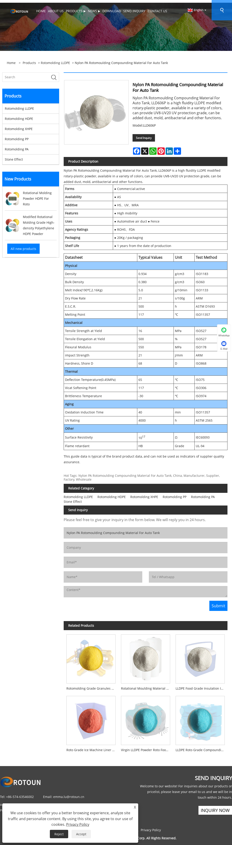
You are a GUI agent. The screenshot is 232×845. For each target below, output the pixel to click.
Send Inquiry (144, 135)
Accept (81, 834)
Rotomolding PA (17, 146)
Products (29, 60)
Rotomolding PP (17, 136)
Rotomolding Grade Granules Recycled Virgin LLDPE (92, 686)
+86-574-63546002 (20, 794)
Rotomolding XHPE (19, 126)
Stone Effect (14, 156)
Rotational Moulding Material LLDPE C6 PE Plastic (147, 686)
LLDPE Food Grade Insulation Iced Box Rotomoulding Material (201, 686)
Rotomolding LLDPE (55, 60)
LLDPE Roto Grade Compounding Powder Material (201, 747)
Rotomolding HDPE (19, 116)
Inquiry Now (214, 808)
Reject (59, 834)
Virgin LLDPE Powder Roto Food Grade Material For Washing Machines (147, 747)
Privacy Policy (151, 827)
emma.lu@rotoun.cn (68, 794)
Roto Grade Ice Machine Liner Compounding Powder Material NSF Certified (92, 747)
